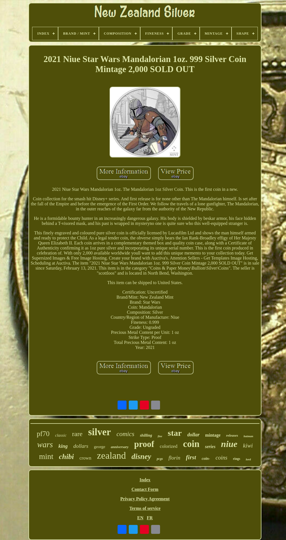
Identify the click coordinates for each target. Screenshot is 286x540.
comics (125, 433)
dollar (193, 434)
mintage (213, 435)
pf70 (43, 433)
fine (160, 436)
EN (140, 517)
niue (229, 444)
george (99, 446)
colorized (168, 446)
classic (60, 435)
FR (149, 517)
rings (236, 459)
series (210, 446)
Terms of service (144, 508)
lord (248, 459)
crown (85, 458)
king (63, 446)
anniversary (120, 447)
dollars (80, 446)
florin (174, 458)
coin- (206, 458)
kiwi (248, 445)
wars (45, 444)
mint (46, 456)
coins (221, 458)
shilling (146, 435)
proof (144, 444)
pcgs (160, 459)
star (175, 432)
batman (248, 436)
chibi (66, 457)
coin (191, 444)
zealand (111, 455)
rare (77, 433)
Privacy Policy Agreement (145, 498)
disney (141, 456)
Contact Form (145, 489)
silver (99, 432)
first (191, 457)
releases (232, 435)
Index (144, 479)
